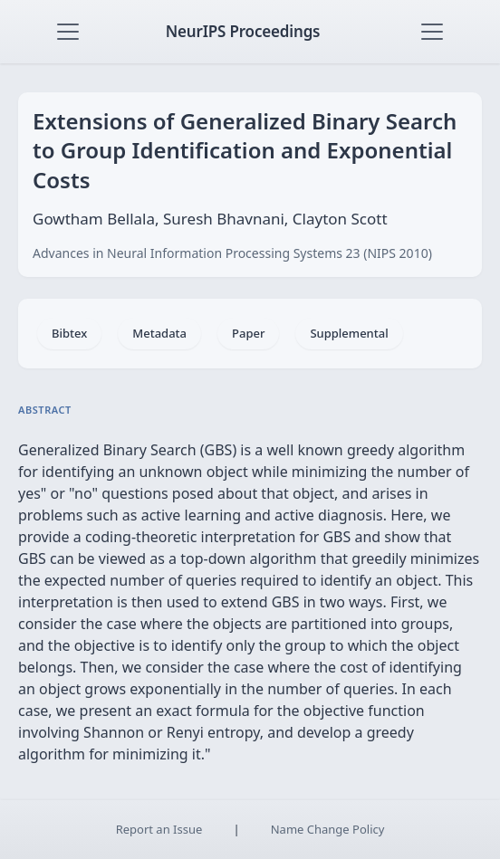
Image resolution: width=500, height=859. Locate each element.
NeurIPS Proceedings (243, 31)
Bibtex (69, 333)
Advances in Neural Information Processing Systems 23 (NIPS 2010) (232, 253)
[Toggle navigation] (68, 31)
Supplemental (349, 333)
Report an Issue (159, 829)
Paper (248, 333)
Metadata (159, 333)
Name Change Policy (328, 829)
